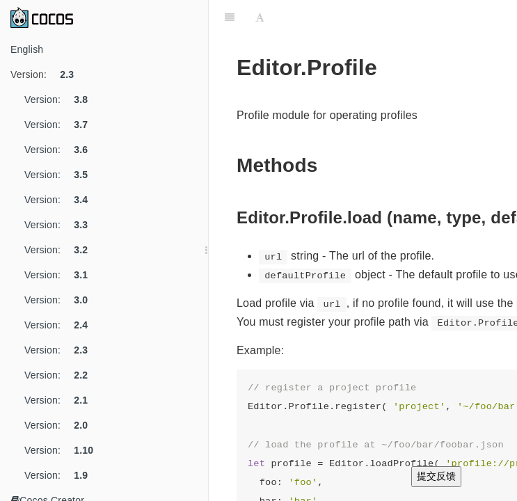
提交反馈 (436, 476)
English (26, 49)
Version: (47, 74)
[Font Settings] (260, 17)
